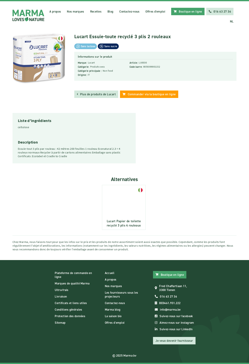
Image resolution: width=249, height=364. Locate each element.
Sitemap (60, 323)
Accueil (109, 273)
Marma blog (112, 309)
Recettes (95, 11)
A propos (55, 11)
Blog (110, 11)
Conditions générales (68, 309)
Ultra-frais (61, 290)
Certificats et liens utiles (71, 303)
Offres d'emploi (155, 11)
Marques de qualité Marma (72, 283)
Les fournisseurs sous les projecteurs (121, 294)
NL (232, 21)
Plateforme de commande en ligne (73, 275)
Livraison (61, 296)
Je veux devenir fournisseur (174, 341)
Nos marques (75, 11)
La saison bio (113, 316)
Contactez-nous (129, 11)
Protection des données (70, 316)
